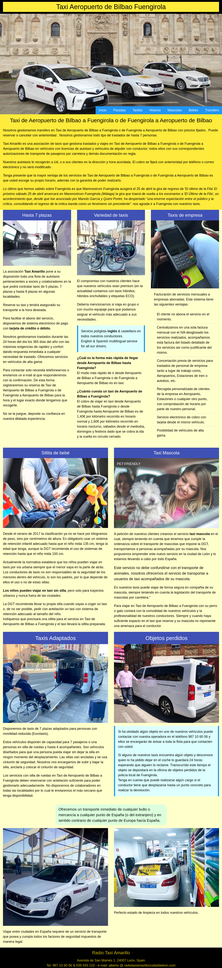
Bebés (193, 110)
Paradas (119, 110)
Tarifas (137, 110)
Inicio (102, 110)
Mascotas (175, 110)
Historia (155, 110)
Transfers (212, 110)
